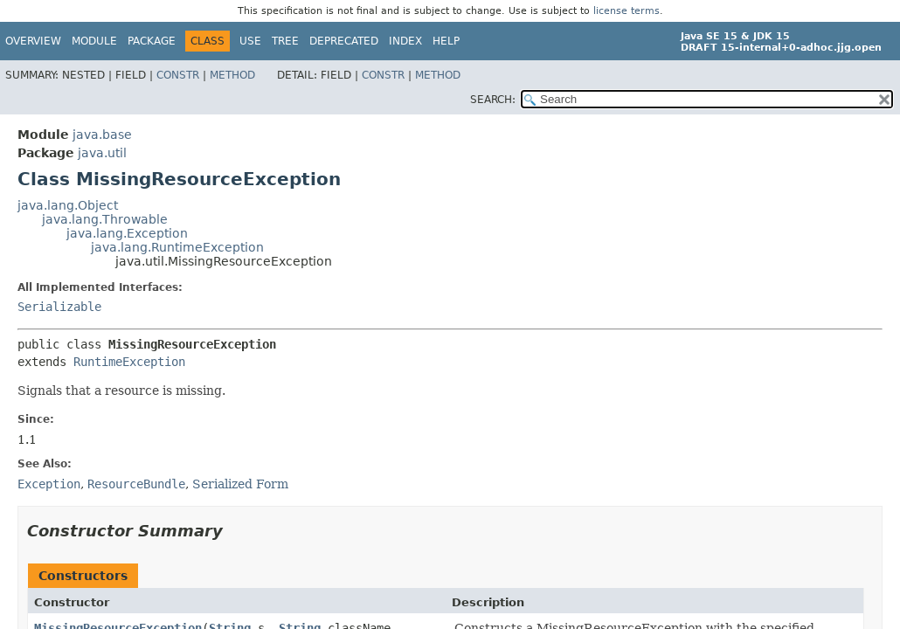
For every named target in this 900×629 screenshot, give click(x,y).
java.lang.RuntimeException (177, 247)
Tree (285, 41)
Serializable (59, 307)
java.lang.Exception (127, 233)
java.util (102, 153)
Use (250, 41)
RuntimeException (129, 362)
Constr (177, 75)
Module (94, 41)
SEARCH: (493, 99)
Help (446, 41)
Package (152, 41)
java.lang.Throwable (105, 219)
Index (405, 41)
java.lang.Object (67, 205)
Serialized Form (240, 484)
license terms (626, 11)
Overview (33, 41)
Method (232, 75)
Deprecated (343, 41)
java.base (102, 135)
